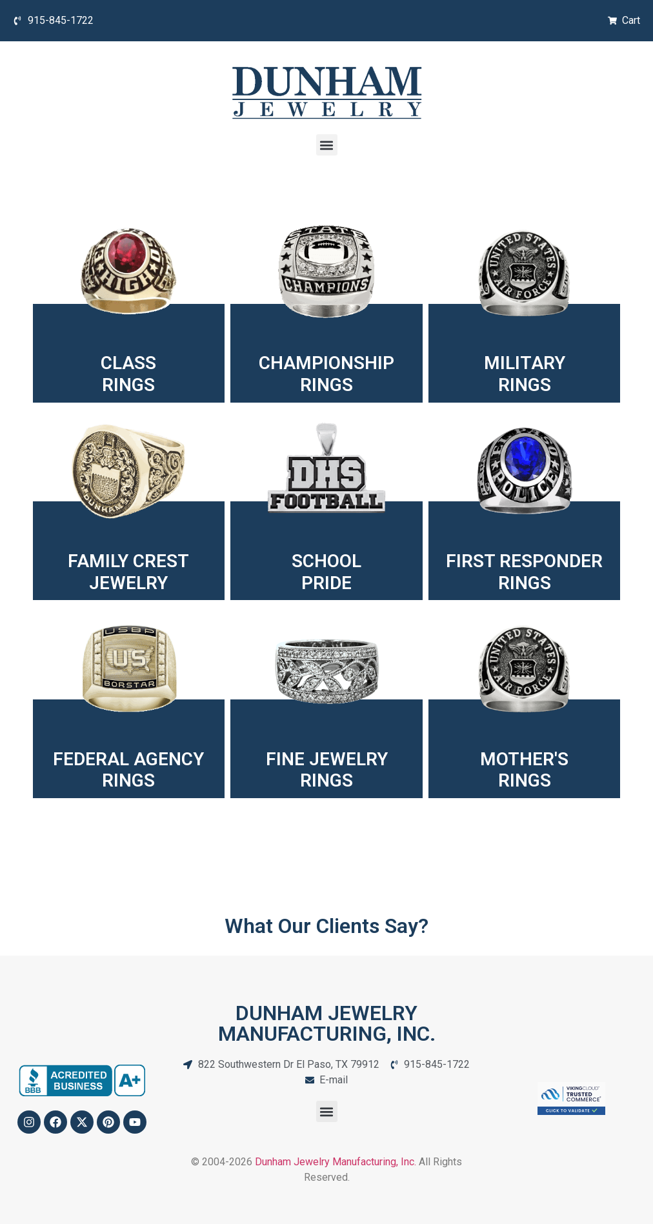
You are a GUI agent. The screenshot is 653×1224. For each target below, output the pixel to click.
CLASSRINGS (128, 374)
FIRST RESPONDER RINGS (524, 572)
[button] (326, 145)
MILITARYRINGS (524, 374)
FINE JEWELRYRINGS (327, 770)
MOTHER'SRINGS (524, 770)
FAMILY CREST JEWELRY (128, 572)
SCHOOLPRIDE (326, 572)
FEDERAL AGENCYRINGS (128, 770)
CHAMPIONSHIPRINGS (326, 374)
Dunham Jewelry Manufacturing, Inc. (335, 1162)
